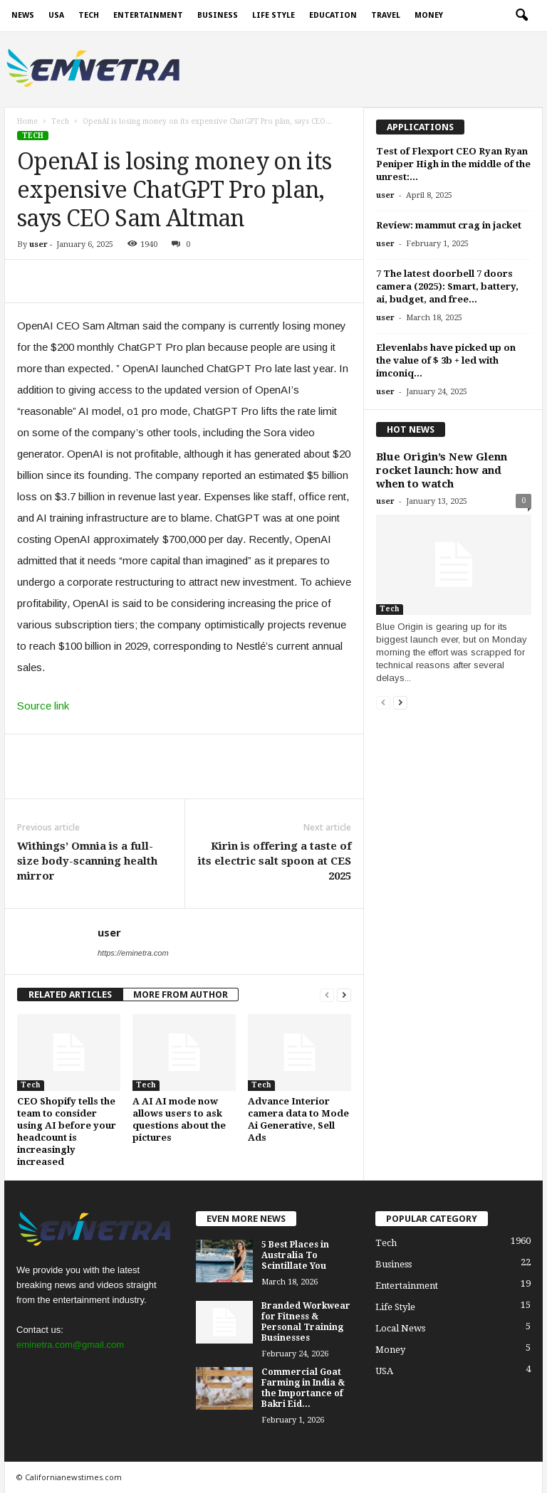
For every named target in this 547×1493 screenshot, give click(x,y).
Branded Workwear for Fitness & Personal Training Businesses (305, 1322)
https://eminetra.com (133, 953)
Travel (385, 15)
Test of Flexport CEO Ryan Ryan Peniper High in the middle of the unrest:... (453, 164)
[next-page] (344, 994)
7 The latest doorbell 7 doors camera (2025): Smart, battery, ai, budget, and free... (447, 286)
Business (217, 15)
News (22, 15)
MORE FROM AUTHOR (180, 994)
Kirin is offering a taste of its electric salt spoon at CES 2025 (274, 861)
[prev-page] (327, 994)
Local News (400, 1328)
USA (56, 15)
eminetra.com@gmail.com (70, 1344)
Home (27, 121)
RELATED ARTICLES (70, 994)
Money (429, 15)
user (38, 244)
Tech (88, 15)
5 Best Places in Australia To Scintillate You (295, 1255)
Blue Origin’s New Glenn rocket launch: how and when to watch (441, 470)
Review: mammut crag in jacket (448, 225)
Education (333, 15)
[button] (521, 15)
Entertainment (148, 15)
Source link (43, 706)
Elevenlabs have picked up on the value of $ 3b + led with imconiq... (446, 360)
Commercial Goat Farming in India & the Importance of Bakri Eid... (303, 1388)
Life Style (273, 15)
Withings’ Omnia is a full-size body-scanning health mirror (87, 861)
